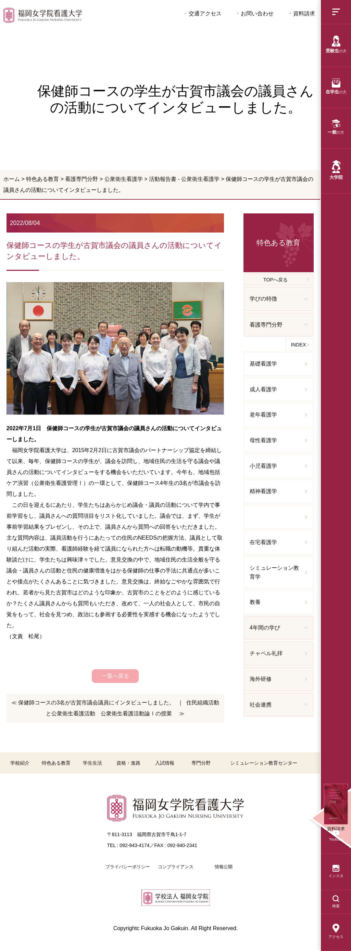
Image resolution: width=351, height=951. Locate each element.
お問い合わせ (255, 13)
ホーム (11, 179)
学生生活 (92, 763)
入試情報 (164, 763)
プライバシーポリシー (127, 866)
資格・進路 (128, 763)
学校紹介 (19, 763)
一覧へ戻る (115, 676)
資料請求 (302, 13)
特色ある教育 (42, 179)
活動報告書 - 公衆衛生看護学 (184, 179)
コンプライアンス (175, 866)
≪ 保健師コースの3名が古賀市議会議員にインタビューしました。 (93, 702)
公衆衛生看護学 (123, 179)
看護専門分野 (81, 179)
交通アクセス (203, 13)
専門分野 (201, 763)
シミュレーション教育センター (263, 763)
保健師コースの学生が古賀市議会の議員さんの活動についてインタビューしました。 (42, 15)
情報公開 (224, 866)
